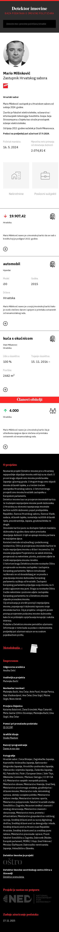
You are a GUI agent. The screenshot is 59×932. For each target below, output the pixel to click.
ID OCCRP (8, 727)
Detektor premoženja (13, 876)
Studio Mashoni (10, 737)
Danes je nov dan (11, 748)
